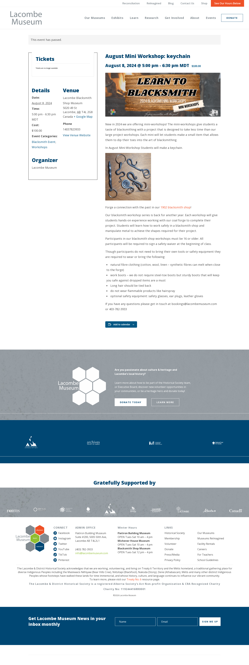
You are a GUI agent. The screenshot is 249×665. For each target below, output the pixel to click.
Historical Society (175, 533)
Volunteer (170, 544)
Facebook (64, 533)
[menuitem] (94, 18)
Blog (171, 3)
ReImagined (154, 3)
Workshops (39, 147)
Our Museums (205, 533)
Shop (204, 3)
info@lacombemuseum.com (91, 553)
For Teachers (205, 554)
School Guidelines (207, 560)
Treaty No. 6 (134, 579)
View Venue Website (77, 135)
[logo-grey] (26, 18)
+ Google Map (83, 116)
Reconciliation (131, 3)
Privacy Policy (172, 560)
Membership (172, 538)
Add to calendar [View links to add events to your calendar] (121, 324)
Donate (169, 549)
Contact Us (187, 3)
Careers (202, 549)
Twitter (62, 544)
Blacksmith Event (43, 142)
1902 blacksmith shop (176, 207)
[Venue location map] (78, 158)
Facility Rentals (206, 544)
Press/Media (172, 554)
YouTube (63, 549)
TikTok (62, 554)
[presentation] (196, 635)
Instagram (64, 538)
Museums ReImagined (210, 538)
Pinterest (63, 560)
